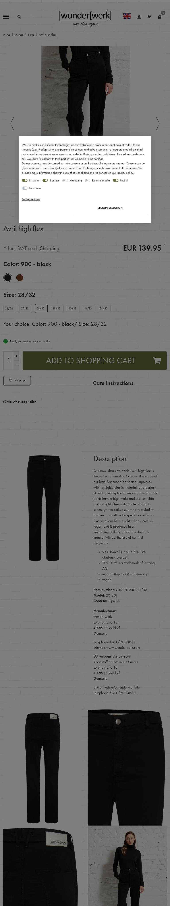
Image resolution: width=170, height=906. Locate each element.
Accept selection (110, 208)
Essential (34, 180)
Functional (35, 188)
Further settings (31, 199)
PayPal (124, 180)
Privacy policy (125, 173)
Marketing (76, 180)
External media (101, 180)
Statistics (54, 180)
